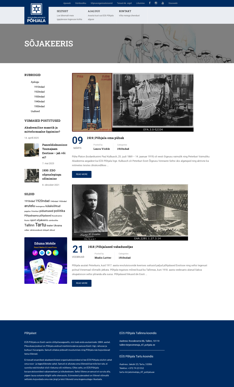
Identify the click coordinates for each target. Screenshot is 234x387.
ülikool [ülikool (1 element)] (52, 230)
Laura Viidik (101, 148)
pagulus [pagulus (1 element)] (27, 211)
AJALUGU (94, 11)
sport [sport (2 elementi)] (33, 220)
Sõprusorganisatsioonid (101, 3)
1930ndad (39, 96)
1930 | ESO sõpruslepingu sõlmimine (51, 174)
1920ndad (39, 91)
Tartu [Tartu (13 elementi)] (40, 225)
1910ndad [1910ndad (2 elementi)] (29, 201)
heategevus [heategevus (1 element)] (40, 206)
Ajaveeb (67, 3)
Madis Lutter (103, 257)
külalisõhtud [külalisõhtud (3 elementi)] (53, 206)
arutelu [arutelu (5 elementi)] (29, 206)
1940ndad (39, 101)
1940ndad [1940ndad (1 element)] (54, 201)
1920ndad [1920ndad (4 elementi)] (42, 201)
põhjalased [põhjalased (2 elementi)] (45, 215)
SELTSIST (62, 11)
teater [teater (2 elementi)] (50, 225)
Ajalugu (35, 82)
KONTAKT (125, 11)
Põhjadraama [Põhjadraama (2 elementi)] (31, 215)
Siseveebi (173, 3)
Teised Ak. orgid (124, 3)
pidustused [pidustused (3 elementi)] (46, 211)
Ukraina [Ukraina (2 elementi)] (58, 225)
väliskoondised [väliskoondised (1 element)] (36, 230)
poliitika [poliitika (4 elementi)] (59, 211)
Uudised (35, 111)
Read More (81, 174)
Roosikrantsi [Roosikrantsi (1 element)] (57, 216)
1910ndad (123, 148)
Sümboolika (80, 3)
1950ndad (39, 106)
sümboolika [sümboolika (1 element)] (53, 220)
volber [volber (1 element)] (26, 230)
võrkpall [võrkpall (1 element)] (46, 230)
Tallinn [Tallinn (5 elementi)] (29, 225)
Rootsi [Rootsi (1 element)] (27, 220)
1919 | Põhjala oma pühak (105, 138)
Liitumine (140, 3)
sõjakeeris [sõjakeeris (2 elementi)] (42, 220)
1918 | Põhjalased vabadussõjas (110, 247)
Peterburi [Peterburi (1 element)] (35, 211)
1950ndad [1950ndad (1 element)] (62, 201)
